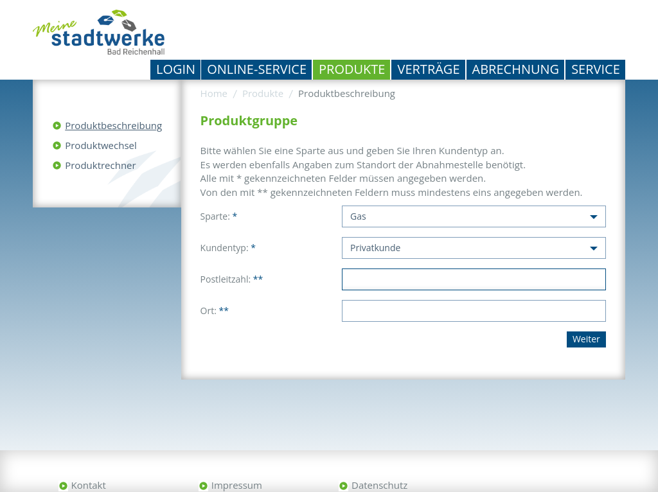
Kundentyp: (228, 248)
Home (213, 93)
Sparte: (219, 216)
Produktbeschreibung (113, 125)
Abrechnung (516, 69)
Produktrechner (100, 165)
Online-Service (257, 69)
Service (595, 69)
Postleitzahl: (231, 279)
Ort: (214, 310)
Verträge (428, 69)
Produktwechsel (101, 145)
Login (175, 69)
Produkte (352, 69)
